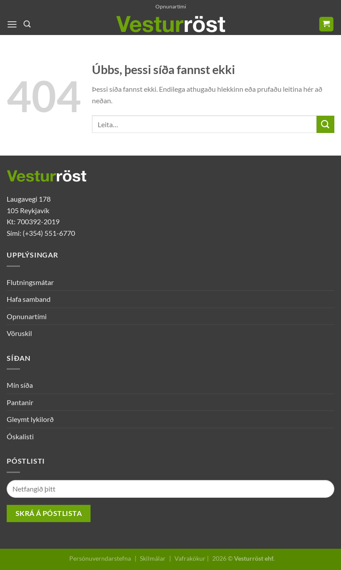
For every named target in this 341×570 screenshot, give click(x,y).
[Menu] (12, 24)
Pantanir (20, 402)
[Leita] (27, 24)
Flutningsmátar (30, 282)
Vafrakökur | (191, 558)
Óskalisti (20, 436)
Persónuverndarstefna (100, 558)
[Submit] (325, 124)
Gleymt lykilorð (30, 419)
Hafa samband (29, 299)
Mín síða (20, 385)
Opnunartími (170, 6)
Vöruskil (19, 333)
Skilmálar (153, 558)
